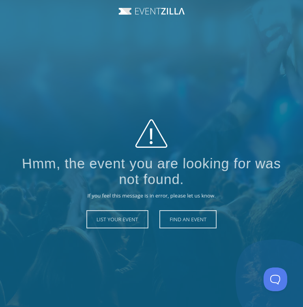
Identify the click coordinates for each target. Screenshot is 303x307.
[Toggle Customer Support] (275, 279)
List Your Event (117, 219)
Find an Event (188, 219)
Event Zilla (152, 11)
